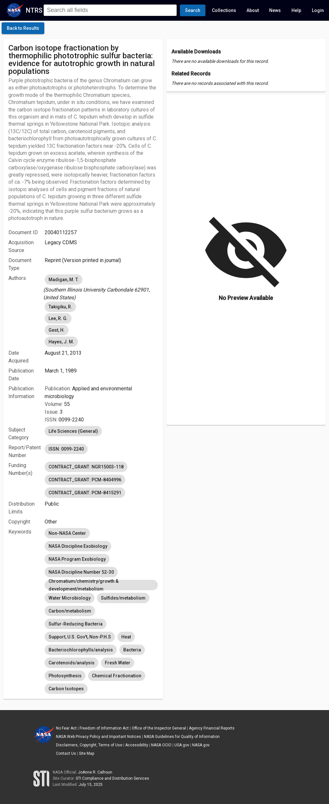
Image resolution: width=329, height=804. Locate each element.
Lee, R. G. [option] (58, 318)
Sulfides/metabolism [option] (123, 598)
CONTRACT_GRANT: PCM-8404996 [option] (85, 480)
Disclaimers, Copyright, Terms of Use (89, 745)
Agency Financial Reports (212, 728)
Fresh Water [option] (117, 663)
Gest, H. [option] (57, 330)
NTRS (34, 10)
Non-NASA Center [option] (67, 533)
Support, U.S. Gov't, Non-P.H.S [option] (80, 637)
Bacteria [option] (132, 650)
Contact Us (66, 753)
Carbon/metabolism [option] (70, 611)
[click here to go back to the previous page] (23, 28)
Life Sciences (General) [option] (73, 431)
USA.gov (181, 745)
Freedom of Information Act (104, 728)
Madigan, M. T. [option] (63, 279)
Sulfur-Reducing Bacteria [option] (75, 624)
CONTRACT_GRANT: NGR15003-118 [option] (86, 467)
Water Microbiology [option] (69, 598)
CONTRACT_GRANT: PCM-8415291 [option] (85, 493)
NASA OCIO (161, 745)
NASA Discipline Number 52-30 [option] (81, 572)
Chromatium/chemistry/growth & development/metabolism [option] (101, 585)
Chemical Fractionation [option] (116, 676)
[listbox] (101, 287)
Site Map (86, 753)
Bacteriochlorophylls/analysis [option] (81, 650)
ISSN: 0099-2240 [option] (66, 449)
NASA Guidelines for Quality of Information (182, 736)
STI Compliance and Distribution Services (112, 778)
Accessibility (136, 745)
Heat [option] (126, 637)
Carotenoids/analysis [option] (71, 663)
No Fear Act (66, 728)
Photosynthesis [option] (65, 676)
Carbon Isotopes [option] (66, 688)
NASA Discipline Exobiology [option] (78, 546)
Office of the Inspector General (159, 728)
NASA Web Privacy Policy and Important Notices (98, 736)
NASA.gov (201, 745)
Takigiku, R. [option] (60, 307)
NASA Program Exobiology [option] (77, 559)
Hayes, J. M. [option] (61, 342)
